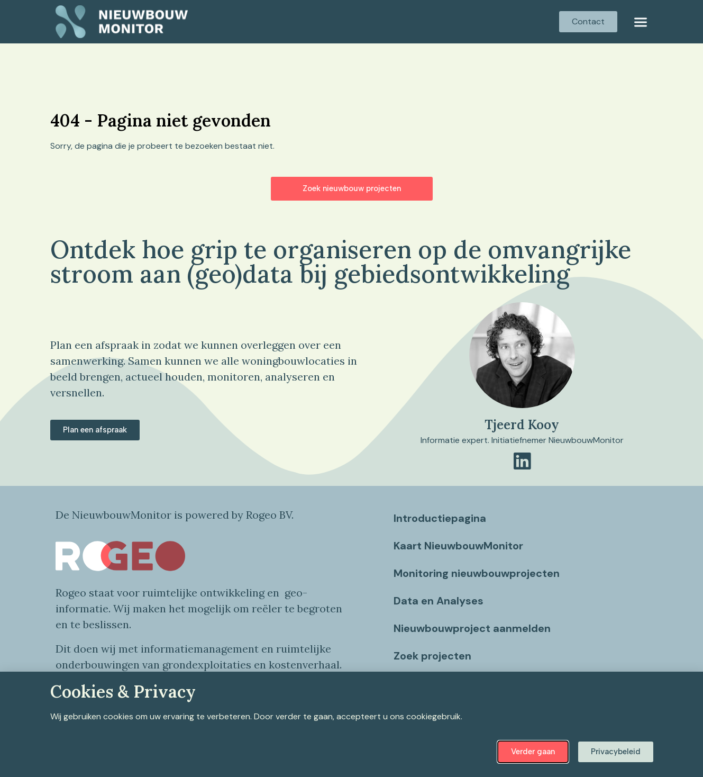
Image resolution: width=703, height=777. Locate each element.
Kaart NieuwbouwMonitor (459, 546)
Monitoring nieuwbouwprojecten (477, 573)
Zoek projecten (433, 656)
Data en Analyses (439, 601)
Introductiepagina (440, 518)
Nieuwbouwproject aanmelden (472, 628)
